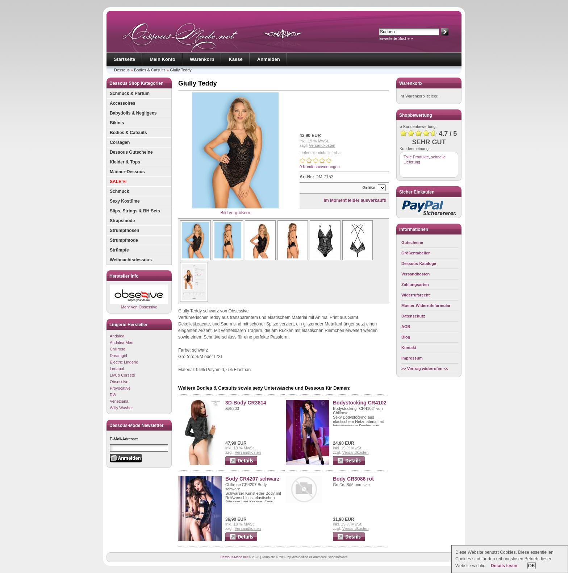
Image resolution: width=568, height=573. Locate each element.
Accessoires (122, 103)
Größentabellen (416, 253)
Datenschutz (413, 316)
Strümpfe (119, 250)
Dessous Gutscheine (131, 152)
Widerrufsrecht (415, 295)
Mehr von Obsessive (139, 296)
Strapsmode (122, 220)
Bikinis (117, 122)
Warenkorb (202, 59)
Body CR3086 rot (353, 479)
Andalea (117, 336)
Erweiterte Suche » (396, 38)
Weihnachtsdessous (131, 259)
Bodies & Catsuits (150, 70)
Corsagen (120, 142)
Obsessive (119, 381)
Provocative (120, 388)
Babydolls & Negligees (133, 113)
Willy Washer (121, 408)
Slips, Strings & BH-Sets (135, 210)
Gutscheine (412, 242)
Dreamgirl (118, 355)
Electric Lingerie (124, 362)
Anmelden (268, 59)
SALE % (118, 181)
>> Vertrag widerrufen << (424, 368)
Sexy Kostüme (125, 201)
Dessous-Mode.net (234, 557)
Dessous (122, 70)
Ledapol (117, 368)
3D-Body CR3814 (245, 403)
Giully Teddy (181, 70)
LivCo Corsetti (122, 375)
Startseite (124, 59)
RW (113, 395)
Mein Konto (162, 59)
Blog (405, 337)
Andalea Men (121, 342)
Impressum (412, 358)
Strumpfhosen (124, 230)
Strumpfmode (124, 240)
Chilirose (117, 349)
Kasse (235, 59)
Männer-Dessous (127, 171)
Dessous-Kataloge (418, 263)
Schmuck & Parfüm (130, 93)
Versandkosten (322, 145)
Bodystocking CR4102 (360, 403)
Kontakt (408, 347)
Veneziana (119, 401)
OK (531, 565)
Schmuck (119, 191)
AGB (405, 326)
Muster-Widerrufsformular (426, 305)
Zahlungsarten (415, 284)
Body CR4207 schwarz (252, 479)
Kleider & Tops (125, 162)
